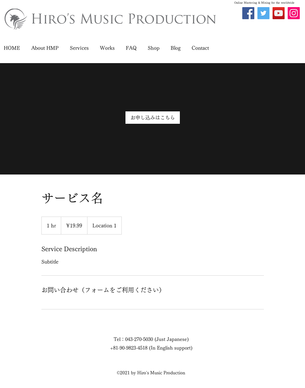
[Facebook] (248, 13)
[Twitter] (263, 13)
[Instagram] (294, 13)
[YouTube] (279, 13)
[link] (152, 117)
